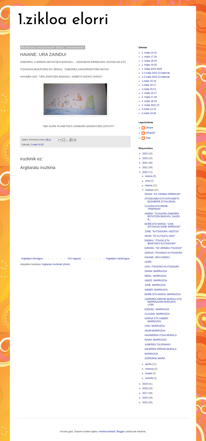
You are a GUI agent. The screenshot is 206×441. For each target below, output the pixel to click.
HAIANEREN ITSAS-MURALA (161, 335)
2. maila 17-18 (149, 97)
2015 (145, 402)
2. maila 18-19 (149, 101)
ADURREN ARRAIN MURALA (160, 349)
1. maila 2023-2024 (152, 69)
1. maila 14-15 (149, 52)
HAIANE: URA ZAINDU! (157, 257)
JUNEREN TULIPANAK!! (158, 344)
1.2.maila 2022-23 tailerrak (156, 73)
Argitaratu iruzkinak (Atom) (56, 264)
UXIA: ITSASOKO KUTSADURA (162, 266)
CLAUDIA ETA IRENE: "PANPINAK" (156, 207)
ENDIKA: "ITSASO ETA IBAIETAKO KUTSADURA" (160, 242)
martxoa (149, 368)
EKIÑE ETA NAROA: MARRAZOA (163, 294)
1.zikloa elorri (63, 20)
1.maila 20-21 (149, 89)
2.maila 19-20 (37, 144)
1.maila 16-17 (149, 85)
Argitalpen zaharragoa (117, 258)
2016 (145, 397)
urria (148, 180)
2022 (145, 162)
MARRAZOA (151, 353)
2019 (145, 383)
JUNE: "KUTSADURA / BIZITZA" (162, 231)
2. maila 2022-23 (150, 105)
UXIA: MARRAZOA (155, 326)
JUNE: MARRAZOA (155, 285)
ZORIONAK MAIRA (155, 358)
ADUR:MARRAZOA (155, 330)
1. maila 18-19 (149, 60)
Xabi (148, 138)
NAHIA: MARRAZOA (156, 339)
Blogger (120, 431)
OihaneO (150, 132)
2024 (145, 153)
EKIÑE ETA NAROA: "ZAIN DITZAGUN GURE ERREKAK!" (163, 225)
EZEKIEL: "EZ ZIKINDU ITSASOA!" (163, 248)
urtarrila (149, 378)
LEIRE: (148, 262)
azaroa (149, 176)
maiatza (149, 190)
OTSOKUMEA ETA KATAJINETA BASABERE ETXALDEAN (162, 200)
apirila (148, 364)
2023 (145, 158)
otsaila (149, 373)
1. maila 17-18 (149, 56)
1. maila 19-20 (149, 64)
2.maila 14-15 (149, 109)
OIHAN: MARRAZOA (156, 271)
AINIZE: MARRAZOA (156, 280)
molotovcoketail (107, 431)
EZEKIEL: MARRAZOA (157, 309)
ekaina (149, 185)
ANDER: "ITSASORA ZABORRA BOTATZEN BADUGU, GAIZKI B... (162, 216)
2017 (145, 393)
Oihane (149, 127)
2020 (145, 172)
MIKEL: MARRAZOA (156, 276)
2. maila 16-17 (149, 93)
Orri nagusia (74, 258)
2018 (145, 388)
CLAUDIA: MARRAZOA (157, 314)
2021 (145, 167)
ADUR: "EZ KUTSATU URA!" (160, 236)
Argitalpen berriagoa (32, 258)
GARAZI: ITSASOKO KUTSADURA (163, 252)
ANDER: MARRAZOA (156, 289)
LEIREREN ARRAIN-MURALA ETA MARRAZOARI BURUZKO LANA (163, 302)
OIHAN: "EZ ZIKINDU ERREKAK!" (163, 194)
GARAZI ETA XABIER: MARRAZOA (156, 320)
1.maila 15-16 (149, 81)
